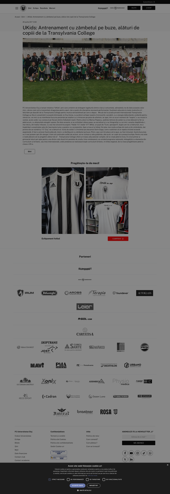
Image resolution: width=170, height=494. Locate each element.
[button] (85, 490)
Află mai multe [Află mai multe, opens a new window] (92, 475)
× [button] (167, 465)
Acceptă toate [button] (77, 485)
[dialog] (85, 478)
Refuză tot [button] (94, 485)
